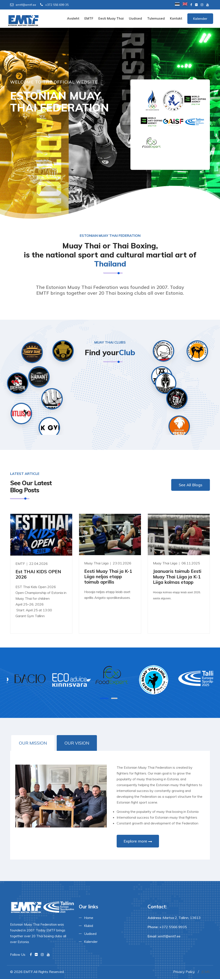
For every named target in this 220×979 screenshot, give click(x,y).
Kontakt (176, 18)
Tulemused (156, 18)
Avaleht (73, 18)
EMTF (88, 18)
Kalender (200, 19)
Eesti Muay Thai (111, 18)
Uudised (135, 18)
